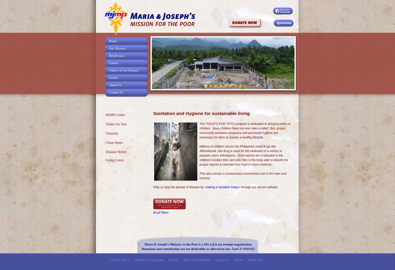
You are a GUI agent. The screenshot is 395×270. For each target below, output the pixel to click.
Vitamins (112, 133)
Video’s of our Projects (124, 70)
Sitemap (174, 260)
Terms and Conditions (197, 260)
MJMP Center (115, 115)
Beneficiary (116, 55)
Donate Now (256, 260)
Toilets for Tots (116, 124)
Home (113, 41)
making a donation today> (222, 187)
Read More (161, 212)
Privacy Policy (120, 260)
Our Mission (117, 48)
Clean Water (114, 142)
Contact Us (116, 92)
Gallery (114, 63)
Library (238, 260)
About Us (115, 85)
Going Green (115, 160)
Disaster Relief (116, 152)
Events (113, 77)
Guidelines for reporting (148, 260)
